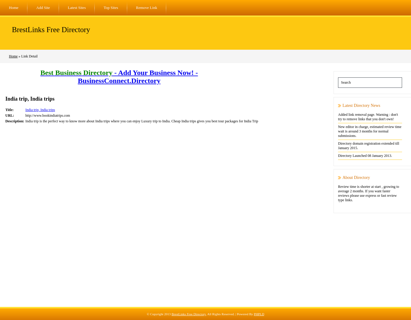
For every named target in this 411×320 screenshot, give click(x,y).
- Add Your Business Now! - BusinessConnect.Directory (119, 77)
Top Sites (111, 7)
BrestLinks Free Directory (51, 30)
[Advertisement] (205, 265)
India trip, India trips (40, 110)
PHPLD (259, 314)
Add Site (43, 7)
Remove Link (146, 7)
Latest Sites (77, 7)
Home (13, 7)
